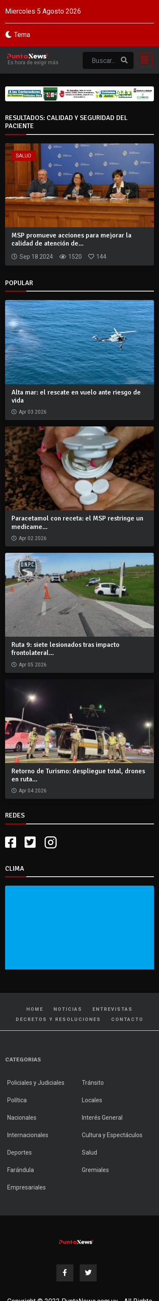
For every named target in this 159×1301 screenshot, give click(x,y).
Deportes (19, 1152)
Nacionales (21, 1117)
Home (34, 1009)
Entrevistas (112, 1009)
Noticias (67, 1009)
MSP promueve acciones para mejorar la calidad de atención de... (71, 239)
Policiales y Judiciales (35, 1082)
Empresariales (26, 1187)
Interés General (102, 1117)
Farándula (20, 1170)
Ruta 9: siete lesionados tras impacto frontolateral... (65, 648)
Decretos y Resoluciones (58, 1019)
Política (17, 1100)
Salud (23, 156)
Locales (92, 1100)
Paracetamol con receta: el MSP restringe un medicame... (77, 522)
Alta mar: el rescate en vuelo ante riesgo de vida (76, 396)
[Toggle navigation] (142, 60)
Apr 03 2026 (33, 412)
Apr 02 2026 (33, 538)
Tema (22, 35)
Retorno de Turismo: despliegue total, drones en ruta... (78, 775)
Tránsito (93, 1082)
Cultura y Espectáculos (112, 1135)
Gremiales (95, 1170)
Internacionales (27, 1135)
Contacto (127, 1019)
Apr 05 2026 (33, 665)
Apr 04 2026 (33, 791)
